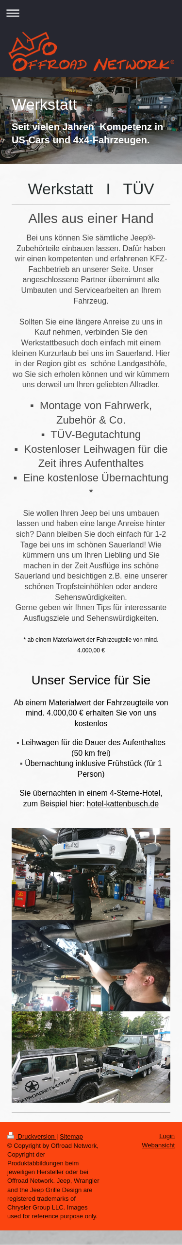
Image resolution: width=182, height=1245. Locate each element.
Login (167, 1136)
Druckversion (31, 1136)
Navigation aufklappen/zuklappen (91, 12)
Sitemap (71, 1136)
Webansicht (158, 1145)
